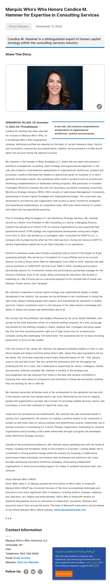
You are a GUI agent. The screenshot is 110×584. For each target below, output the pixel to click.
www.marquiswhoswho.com (70, 510)
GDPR (96, 565)
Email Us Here (21, 558)
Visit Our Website (28, 562)
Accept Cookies (63, 573)
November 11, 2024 (49, 26)
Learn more (91, 562)
